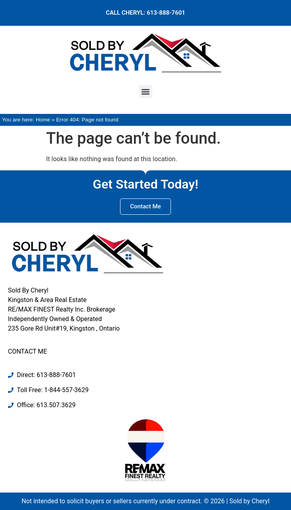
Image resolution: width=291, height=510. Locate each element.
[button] (145, 91)
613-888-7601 (166, 12)
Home (43, 120)
